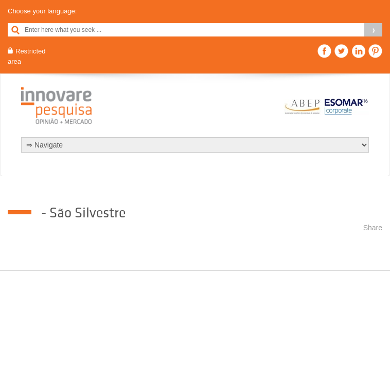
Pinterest (375, 51)
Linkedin (358, 51)
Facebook (324, 51)
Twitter (341, 51)
